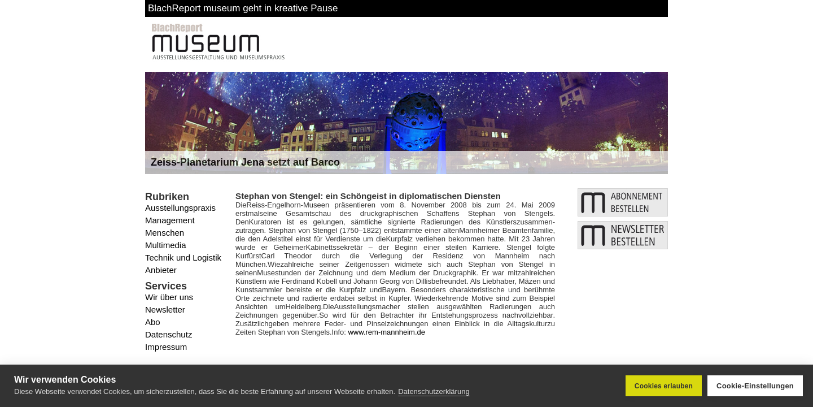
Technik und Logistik (183, 257)
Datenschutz (168, 334)
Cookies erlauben (664, 386)
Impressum (166, 347)
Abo (152, 322)
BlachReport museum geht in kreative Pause (243, 8)
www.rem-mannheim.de (386, 332)
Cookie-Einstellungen (755, 386)
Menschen (164, 232)
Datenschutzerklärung (433, 391)
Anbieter (161, 270)
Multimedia (165, 245)
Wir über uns (169, 297)
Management (170, 220)
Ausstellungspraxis (180, 208)
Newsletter (165, 309)
